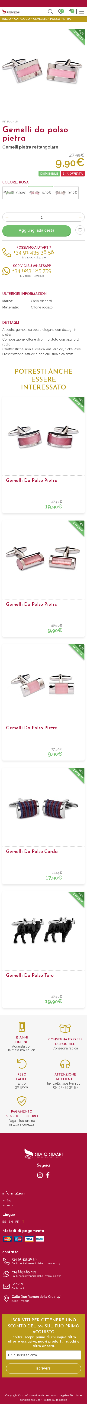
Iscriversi (44, 1368)
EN (11, 1221)
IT (23, 1221)
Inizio (6, 18)
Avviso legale (59, 1395)
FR (17, 1221)
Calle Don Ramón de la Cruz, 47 (43, 1299)
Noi (9, 1200)
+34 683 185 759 (43, 1274)
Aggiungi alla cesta (37, 230)
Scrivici (43, 1286)
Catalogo (22, 18)
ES (4, 1221)
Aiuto (10, 1205)
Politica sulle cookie (55, 1399)
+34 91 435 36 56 (43, 1261)
